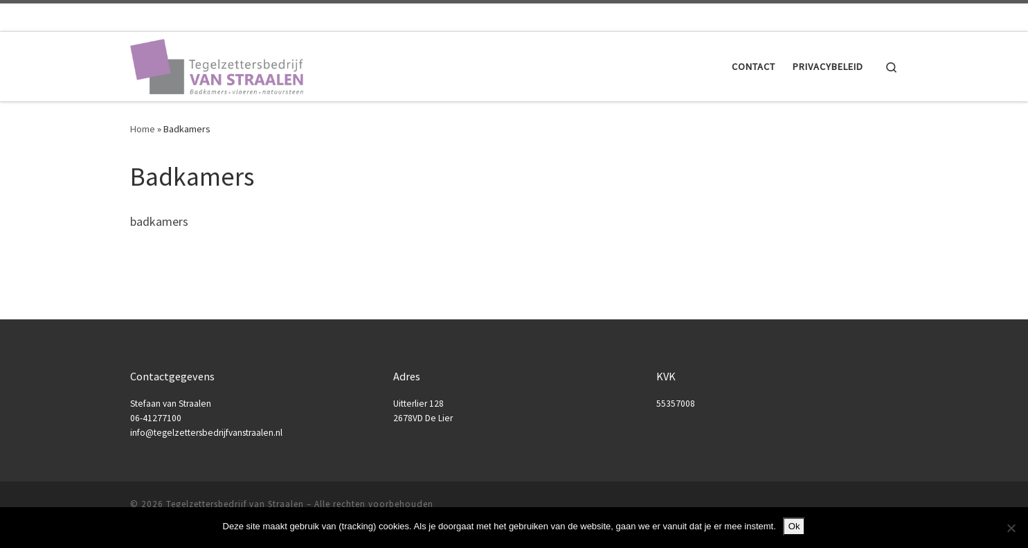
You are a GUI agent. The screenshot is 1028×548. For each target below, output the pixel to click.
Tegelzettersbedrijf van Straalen (235, 504)
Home (142, 129)
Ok (794, 526)
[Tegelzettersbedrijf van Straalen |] (216, 64)
